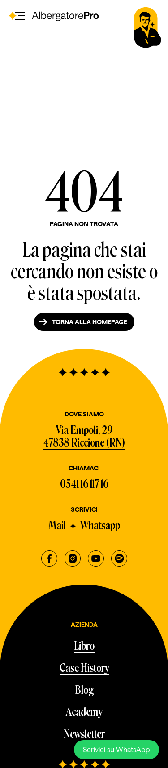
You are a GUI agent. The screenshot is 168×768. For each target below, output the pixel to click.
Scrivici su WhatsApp (116, 749)
